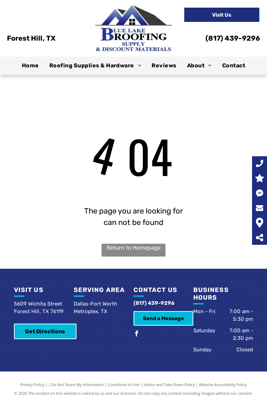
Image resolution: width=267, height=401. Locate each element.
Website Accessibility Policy (223, 384)
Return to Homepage (134, 247)
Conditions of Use (123, 384)
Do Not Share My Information (77, 384)
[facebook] (136, 334)
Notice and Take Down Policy (169, 384)
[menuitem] (30, 66)
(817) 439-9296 (232, 38)
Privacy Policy (32, 384)
